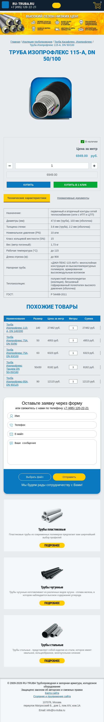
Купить (28, 184)
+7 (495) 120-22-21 (23, 7)
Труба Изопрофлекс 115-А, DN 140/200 (17, 328)
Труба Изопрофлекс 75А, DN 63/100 (17, 353)
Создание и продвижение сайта (52, 696)
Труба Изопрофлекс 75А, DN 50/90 (17, 340)
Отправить (69, 476)
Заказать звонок (56, 5)
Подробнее (52, 545)
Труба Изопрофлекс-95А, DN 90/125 (17, 381)
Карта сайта (52, 693)
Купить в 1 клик (75, 184)
